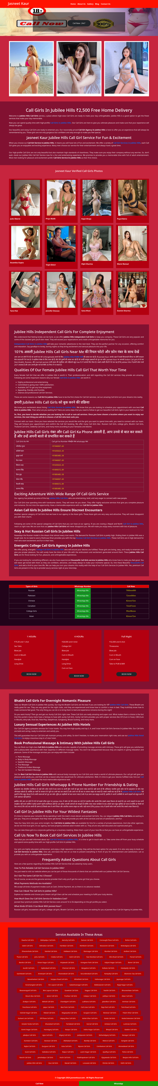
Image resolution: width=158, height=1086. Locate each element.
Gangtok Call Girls (127, 1041)
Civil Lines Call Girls (88, 1007)
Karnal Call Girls (92, 1024)
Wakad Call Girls (49, 1013)
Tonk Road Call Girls (128, 1007)
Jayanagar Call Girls (124, 979)
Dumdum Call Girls (30, 1041)
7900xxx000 (131, 590)
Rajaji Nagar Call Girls (125, 985)
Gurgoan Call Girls (48, 1046)
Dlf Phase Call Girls (46, 1018)
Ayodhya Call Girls (109, 1052)
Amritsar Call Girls (128, 1002)
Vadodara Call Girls (49, 1052)
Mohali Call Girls (48, 1002)
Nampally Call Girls (111, 974)
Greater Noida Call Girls (30, 1024)
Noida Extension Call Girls (131, 1018)
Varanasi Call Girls (50, 1041)
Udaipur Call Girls (90, 996)
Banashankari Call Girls (36, 979)
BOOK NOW (31, 674)
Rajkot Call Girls (29, 1046)
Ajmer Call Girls (52, 996)
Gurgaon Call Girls (90, 1013)
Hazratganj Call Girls (51, 1029)
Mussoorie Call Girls (107, 946)
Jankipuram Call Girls (84, 1035)
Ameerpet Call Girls (45, 974)
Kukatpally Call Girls (128, 968)
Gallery (90, 4)
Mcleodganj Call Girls (128, 946)
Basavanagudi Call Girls (28, 990)
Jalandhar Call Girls (109, 1002)
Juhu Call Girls (39, 957)
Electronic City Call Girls (132, 974)
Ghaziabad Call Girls (52, 1024)
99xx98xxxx (131, 611)
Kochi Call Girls (65, 1057)
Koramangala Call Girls (33, 985)
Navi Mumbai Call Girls (94, 957)
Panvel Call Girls (135, 957)
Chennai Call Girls (68, 968)
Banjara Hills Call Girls (130, 1057)
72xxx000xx (131, 595)
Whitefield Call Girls (81, 979)
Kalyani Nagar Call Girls (113, 962)
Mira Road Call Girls (116, 957)
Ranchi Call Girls (25, 1057)
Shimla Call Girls (108, 1063)
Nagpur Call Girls (91, 990)
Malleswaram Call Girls (102, 985)
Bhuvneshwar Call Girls (130, 990)
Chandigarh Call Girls (67, 1002)
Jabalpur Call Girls (29, 1035)
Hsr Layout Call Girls (55, 985)
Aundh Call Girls (28, 968)
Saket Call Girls (27, 946)
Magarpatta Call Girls (69, 1013)
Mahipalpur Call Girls (47, 940)
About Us (81, 4)
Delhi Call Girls (126, 1063)
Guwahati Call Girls (71, 990)
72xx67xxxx (131, 606)
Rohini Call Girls (130, 940)
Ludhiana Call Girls (88, 1002)
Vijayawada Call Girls (108, 1057)
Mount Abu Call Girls (32, 996)
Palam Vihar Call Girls (130, 1013)
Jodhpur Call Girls (109, 996)
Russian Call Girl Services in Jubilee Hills (93, 538)
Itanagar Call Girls (128, 1035)
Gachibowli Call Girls (24, 974)
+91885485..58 (58, 455)
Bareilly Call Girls (90, 1041)
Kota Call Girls (67, 1046)
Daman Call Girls (87, 940)
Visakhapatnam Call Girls (86, 1057)
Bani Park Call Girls (67, 1007)
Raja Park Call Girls (108, 1007)
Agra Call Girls (47, 1035)
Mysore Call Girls (84, 1046)
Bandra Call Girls (25, 962)
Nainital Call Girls (51, 951)
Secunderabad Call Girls (89, 974)
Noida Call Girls (109, 1018)
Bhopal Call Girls (112, 1029)
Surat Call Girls (30, 1052)
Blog (97, 4)
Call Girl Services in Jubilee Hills (127, 143)
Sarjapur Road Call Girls (59, 979)
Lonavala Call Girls (89, 1063)
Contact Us (105, 4)
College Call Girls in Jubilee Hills (50, 549)
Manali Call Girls (70, 1063)
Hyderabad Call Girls (48, 968)
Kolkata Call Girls (108, 968)
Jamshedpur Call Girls (45, 1057)
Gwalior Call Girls (130, 1029)
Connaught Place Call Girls (109, 940)
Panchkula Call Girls (29, 1007)
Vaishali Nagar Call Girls (28, 1013)
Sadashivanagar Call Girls (78, 985)
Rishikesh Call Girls (86, 946)
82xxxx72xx (131, 601)
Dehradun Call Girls (46, 946)
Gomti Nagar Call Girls (29, 1029)
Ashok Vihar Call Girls (89, 1018)
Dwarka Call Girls (28, 940)
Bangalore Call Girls (89, 968)
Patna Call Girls (127, 1052)
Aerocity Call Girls (68, 940)
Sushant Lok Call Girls (25, 1018)
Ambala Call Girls (111, 1024)
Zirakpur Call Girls (29, 1002)
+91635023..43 (58, 451)
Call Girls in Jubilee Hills (60, 123)
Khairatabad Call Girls (66, 974)
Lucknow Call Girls (129, 1024)
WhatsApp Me (83, 590)
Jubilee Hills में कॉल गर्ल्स (73, 357)
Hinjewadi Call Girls (67, 962)
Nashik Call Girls (109, 990)
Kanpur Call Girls (71, 1029)
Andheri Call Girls (130, 951)
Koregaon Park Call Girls (89, 962)
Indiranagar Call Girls (102, 979)
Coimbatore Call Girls (104, 1046)
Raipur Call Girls (68, 1052)
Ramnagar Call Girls (91, 951)
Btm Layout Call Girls (50, 990)
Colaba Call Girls (57, 957)
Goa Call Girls (53, 1063)
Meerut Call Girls (109, 1041)
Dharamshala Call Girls (30, 951)
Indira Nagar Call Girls (91, 1029)
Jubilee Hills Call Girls (59, 498)
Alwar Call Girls (127, 996)
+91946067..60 (58, 446)
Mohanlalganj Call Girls (107, 1035)
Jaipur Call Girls (48, 1007)
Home (73, 4)
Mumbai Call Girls (110, 951)
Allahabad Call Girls (70, 1041)
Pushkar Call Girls (70, 996)
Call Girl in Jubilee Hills (133, 524)
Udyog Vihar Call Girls (68, 1018)
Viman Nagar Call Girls (46, 962)
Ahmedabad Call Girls (126, 1046)
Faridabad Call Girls (73, 1024)
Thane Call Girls (22, 957)
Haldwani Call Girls (70, 951)
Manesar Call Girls (109, 1013)
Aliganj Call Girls (65, 1035)
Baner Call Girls (133, 962)
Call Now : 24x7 (79, 23)
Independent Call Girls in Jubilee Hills (30, 344)
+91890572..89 (58, 469)
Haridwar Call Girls (66, 946)
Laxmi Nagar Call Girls (88, 1052)
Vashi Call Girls (74, 957)
